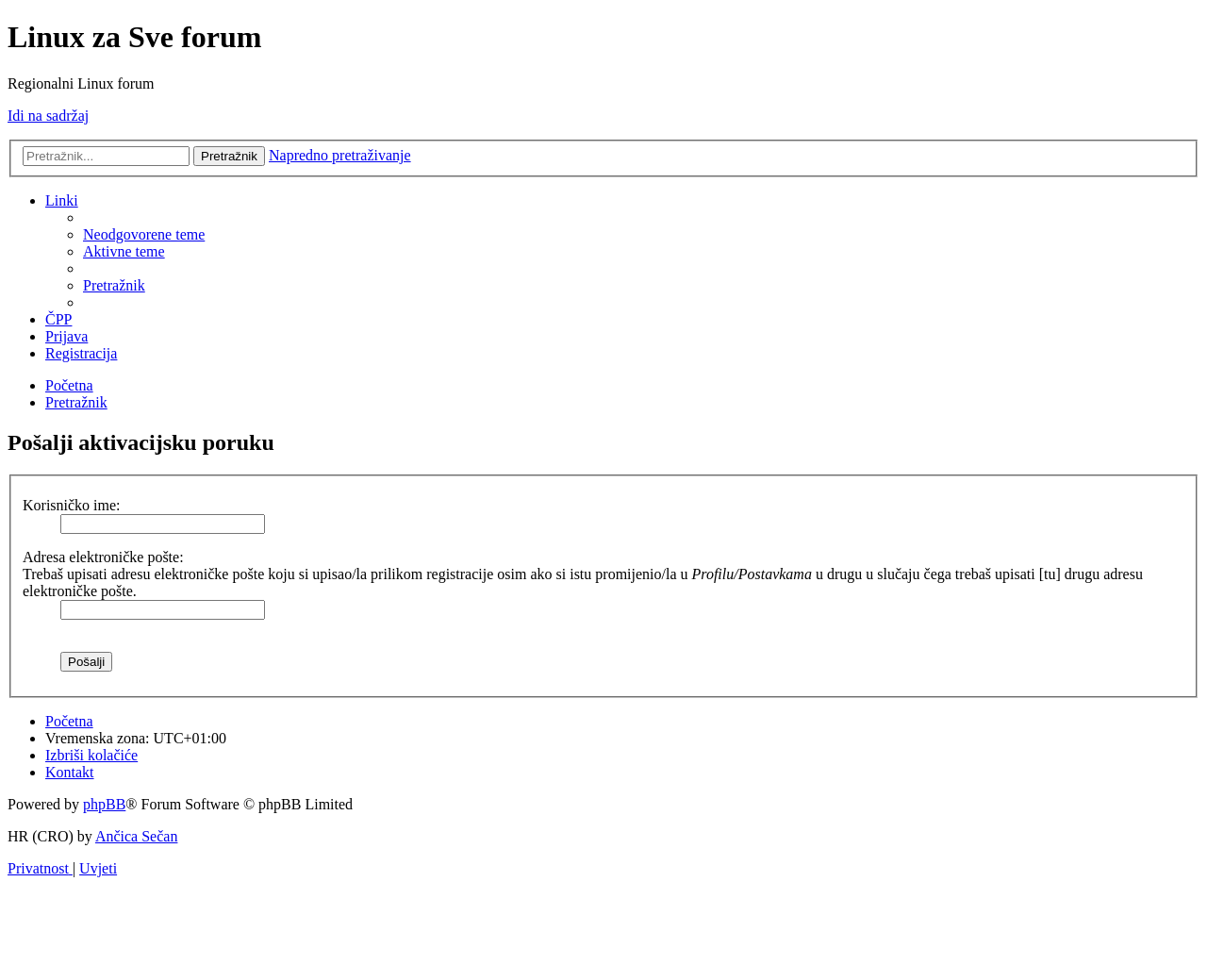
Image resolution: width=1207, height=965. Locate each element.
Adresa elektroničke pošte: (103, 557)
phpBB (104, 804)
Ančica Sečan (136, 836)
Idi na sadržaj (48, 116)
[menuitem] (144, 234)
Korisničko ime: (72, 505)
